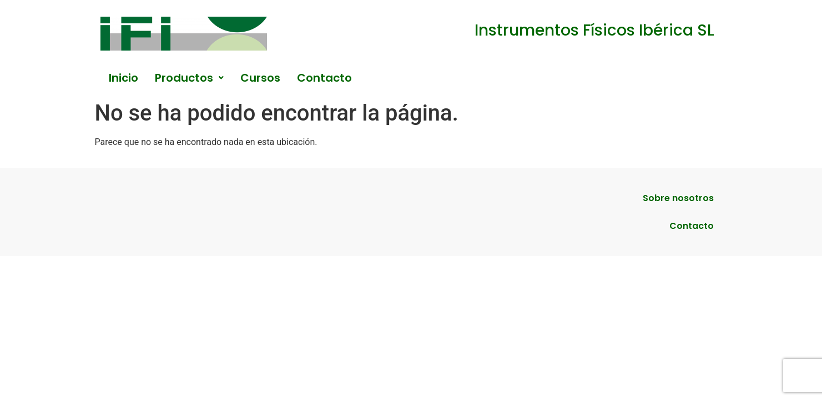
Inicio (123, 78)
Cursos (260, 78)
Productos (189, 78)
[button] (189, 78)
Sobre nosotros (678, 198)
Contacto (324, 78)
